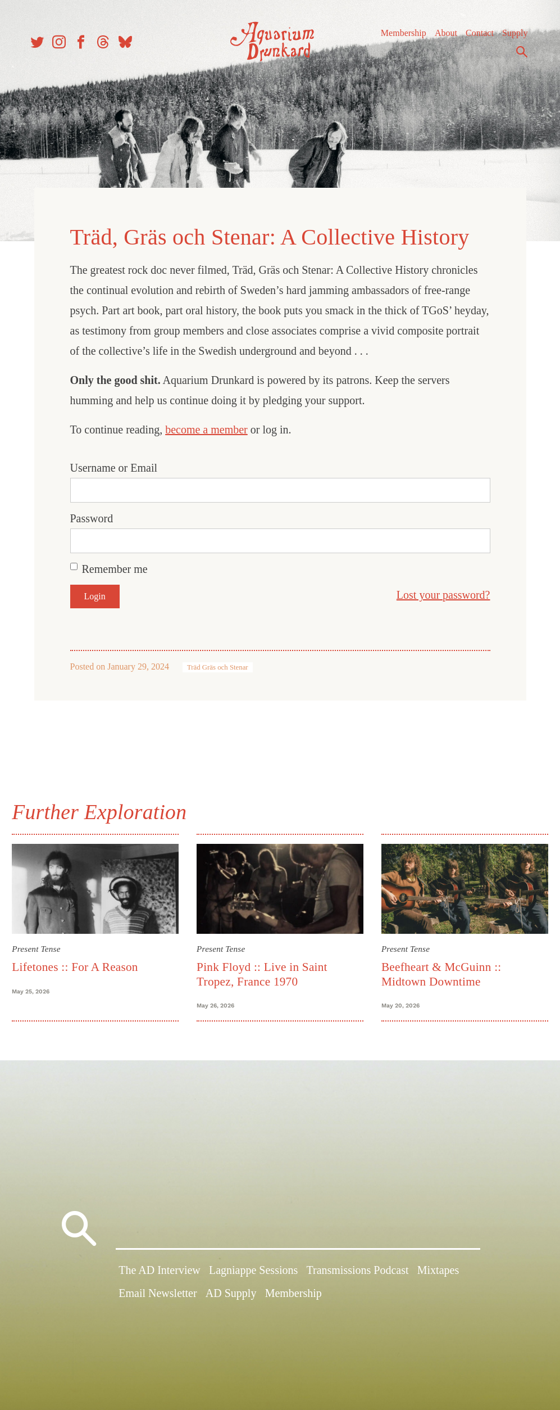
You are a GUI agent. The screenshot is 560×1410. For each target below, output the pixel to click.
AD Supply (231, 1296)
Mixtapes (438, 1273)
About (439, 39)
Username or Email (114, 464)
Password (91, 514)
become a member (206, 425)
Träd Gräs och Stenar (217, 663)
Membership (397, 39)
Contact (473, 39)
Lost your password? (443, 591)
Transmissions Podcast (357, 1273)
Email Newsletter (158, 1296)
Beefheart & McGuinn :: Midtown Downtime (439, 968)
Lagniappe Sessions (253, 1273)
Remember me (115, 565)
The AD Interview (160, 1273)
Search (515, 58)
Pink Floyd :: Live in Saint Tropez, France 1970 (264, 968)
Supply (508, 39)
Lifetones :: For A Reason (81, 961)
